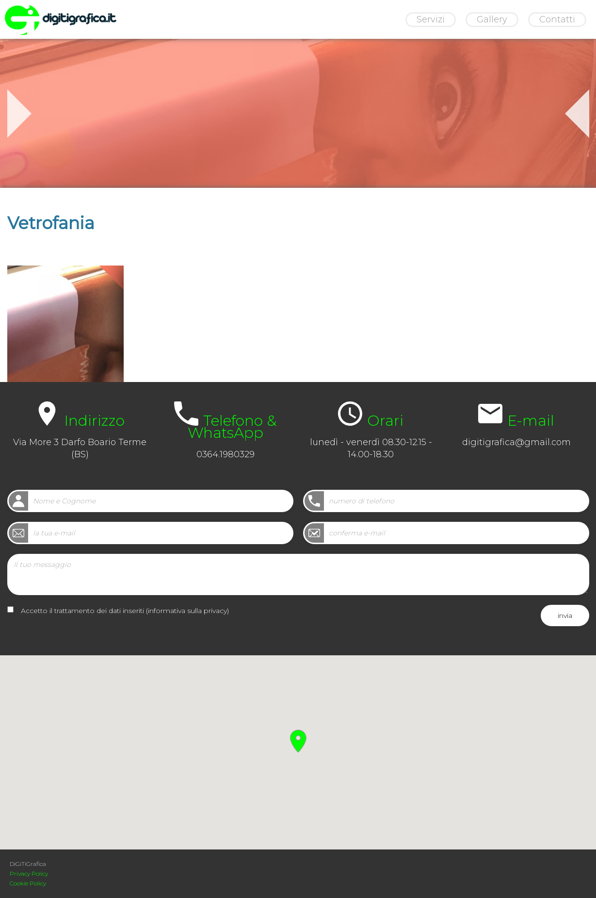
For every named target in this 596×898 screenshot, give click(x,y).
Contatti (557, 19)
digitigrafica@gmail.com (516, 442)
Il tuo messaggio (298, 574)
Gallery (492, 19)
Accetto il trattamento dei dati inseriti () (125, 610)
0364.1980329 (225, 454)
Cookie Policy (28, 883)
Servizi (431, 19)
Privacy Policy (29, 873)
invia (565, 615)
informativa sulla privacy (187, 610)
